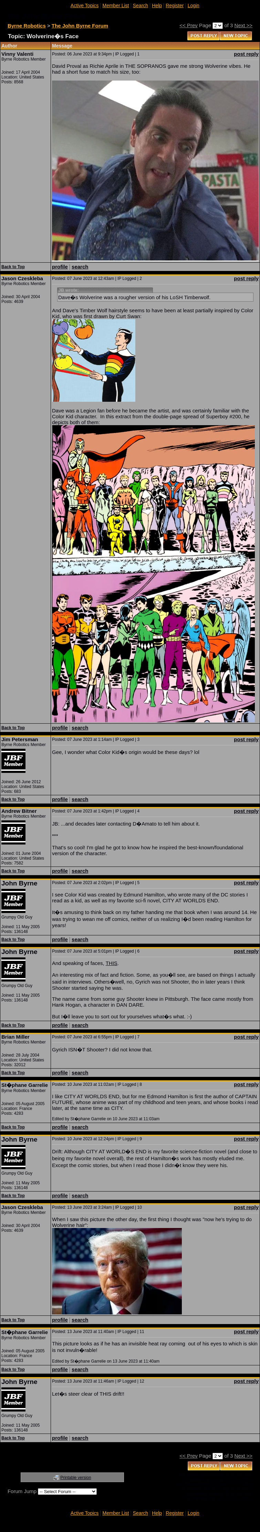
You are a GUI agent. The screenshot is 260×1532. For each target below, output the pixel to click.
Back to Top (13, 266)
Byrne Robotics (27, 26)
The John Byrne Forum (80, 26)
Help (157, 5)
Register (175, 5)
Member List (115, 5)
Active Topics (84, 5)
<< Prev (188, 25)
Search (140, 5)
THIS (111, 963)
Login (193, 5)
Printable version (75, 1477)
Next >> (244, 25)
